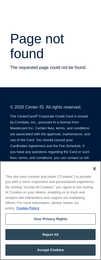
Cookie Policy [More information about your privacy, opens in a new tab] (27, 208)
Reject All (50, 235)
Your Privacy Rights (50, 219)
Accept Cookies (50, 250)
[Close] (94, 169)
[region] (50, 210)
